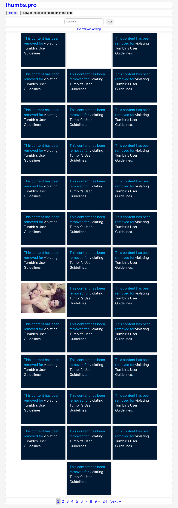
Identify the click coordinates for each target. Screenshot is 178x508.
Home (13, 12)
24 (105, 501)
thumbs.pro (21, 5)
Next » (115, 501)
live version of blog (89, 29)
